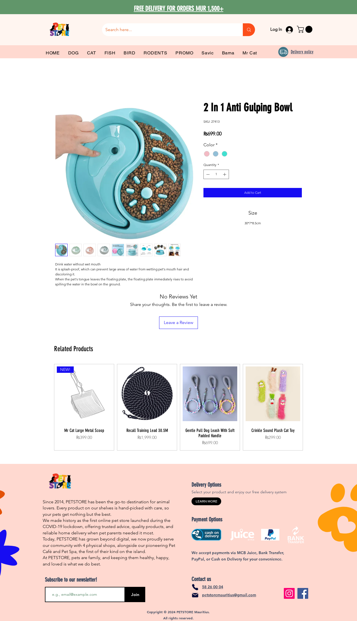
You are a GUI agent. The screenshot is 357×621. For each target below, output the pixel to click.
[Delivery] (283, 52)
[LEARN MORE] (206, 501)
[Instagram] (289, 593)
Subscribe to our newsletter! (71, 579)
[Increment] (225, 174)
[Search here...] (168, 29)
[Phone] (195, 587)
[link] (305, 29)
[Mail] (195, 595)
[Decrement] (207, 174)
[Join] (135, 594)
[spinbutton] (216, 174)
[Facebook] (302, 593)
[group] (178, 407)
